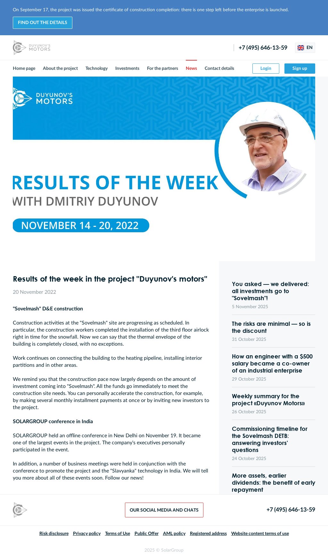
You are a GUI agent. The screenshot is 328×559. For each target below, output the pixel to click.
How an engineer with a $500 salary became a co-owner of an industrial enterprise (272, 363)
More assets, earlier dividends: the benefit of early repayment (273, 482)
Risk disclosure (54, 533)
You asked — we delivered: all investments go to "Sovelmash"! (270, 290)
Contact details (219, 68)
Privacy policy (87, 533)
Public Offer (147, 533)
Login (265, 68)
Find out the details (42, 23)
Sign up (299, 68)
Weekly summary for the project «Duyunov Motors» (268, 399)
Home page (24, 68)
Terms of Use (117, 533)
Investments (127, 68)
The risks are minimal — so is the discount (271, 327)
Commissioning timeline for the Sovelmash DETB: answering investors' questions (270, 439)
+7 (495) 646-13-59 (263, 48)
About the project (60, 68)
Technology (97, 68)
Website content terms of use (260, 533)
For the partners (162, 68)
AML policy (174, 533)
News (191, 68)
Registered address (208, 533)
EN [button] (305, 47)
